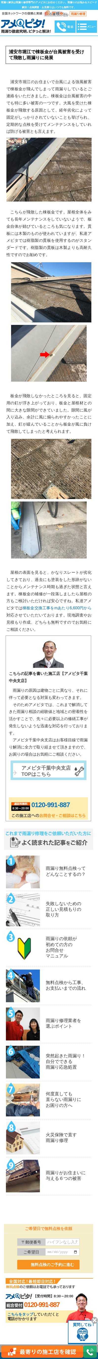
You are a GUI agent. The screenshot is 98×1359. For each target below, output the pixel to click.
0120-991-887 (51, 805)
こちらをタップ (20, 1314)
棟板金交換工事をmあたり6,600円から (57, 608)
